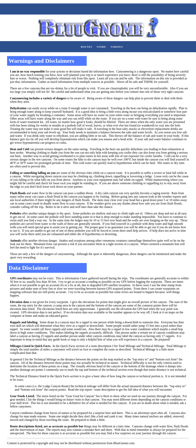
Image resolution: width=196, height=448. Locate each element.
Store (101, 47)
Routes (86, 47)
